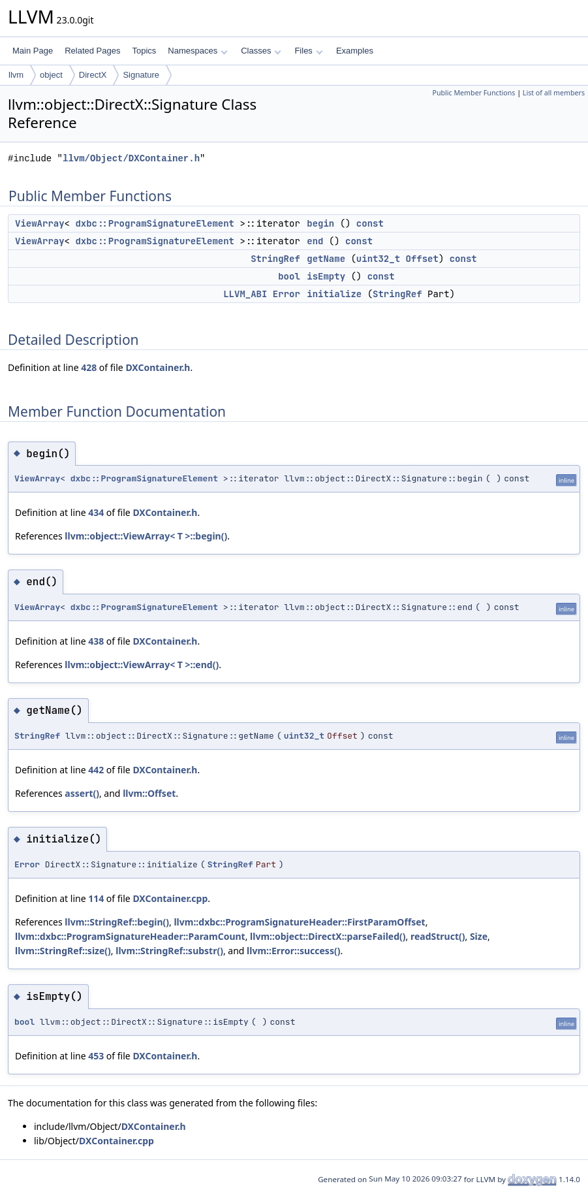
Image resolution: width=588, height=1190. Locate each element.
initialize (334, 294)
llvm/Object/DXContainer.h (131, 158)
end (315, 241)
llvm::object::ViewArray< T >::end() (142, 664)
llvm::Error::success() (293, 950)
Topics (144, 51)
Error (286, 294)
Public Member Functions (473, 92)
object (51, 75)
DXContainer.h (157, 367)
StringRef (275, 259)
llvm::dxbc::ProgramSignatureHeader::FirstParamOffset (299, 922)
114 (96, 898)
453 (96, 1056)
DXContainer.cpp (170, 898)
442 (96, 770)
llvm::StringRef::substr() (169, 950)
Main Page (32, 51)
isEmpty (326, 276)
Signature (141, 75)
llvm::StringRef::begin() (117, 922)
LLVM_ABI (245, 294)
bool (289, 276)
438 (96, 641)
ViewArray (40, 223)
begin (320, 223)
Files (308, 51)
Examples (354, 51)
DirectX (93, 75)
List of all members (554, 92)
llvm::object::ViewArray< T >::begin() (146, 536)
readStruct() (437, 936)
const (370, 223)
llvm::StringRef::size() (63, 950)
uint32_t (378, 259)
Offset (421, 259)
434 (96, 512)
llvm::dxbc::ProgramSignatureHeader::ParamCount (130, 936)
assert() (82, 793)
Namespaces (197, 51)
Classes (261, 51)
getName (326, 259)
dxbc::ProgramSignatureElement (154, 223)
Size (478, 936)
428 (89, 367)
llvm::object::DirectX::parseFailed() (327, 936)
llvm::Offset (149, 793)
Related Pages (92, 51)
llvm (15, 75)
